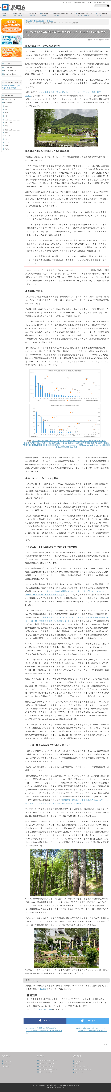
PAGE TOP (104, 1044)
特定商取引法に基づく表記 (82, 1069)
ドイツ (6, 109)
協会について (19, 14)
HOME (28, 21)
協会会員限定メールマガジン (47, 1060)
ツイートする (88, 1021)
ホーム (6, 14)
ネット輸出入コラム (10, 71)
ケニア (6, 119)
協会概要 (76, 1064)
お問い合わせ (103, 14)
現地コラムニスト (9, 99)
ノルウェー (8, 126)
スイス (50, 21)
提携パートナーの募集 (45, 1072)
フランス (7, 112)
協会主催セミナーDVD (45, 1066)
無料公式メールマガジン (45, 1063)
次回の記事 (42, 989)
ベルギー (7, 145)
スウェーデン (8, 129)
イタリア (7, 139)
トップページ (6, 1061)
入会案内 (33, 14)
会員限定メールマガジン (63, 14)
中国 (6, 116)
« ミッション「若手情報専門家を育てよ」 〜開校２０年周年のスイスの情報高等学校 (44, 1030)
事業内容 (45, 14)
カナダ (6, 132)
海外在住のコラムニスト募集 (47, 1069)
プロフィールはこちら (42, 1009)
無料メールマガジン (85, 14)
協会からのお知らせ (10, 74)
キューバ (7, 135)
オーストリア (8, 122)
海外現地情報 (39, 21)
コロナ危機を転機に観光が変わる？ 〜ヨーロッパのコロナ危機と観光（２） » (89, 1029)
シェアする (45, 1021)
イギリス (7, 149)
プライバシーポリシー (80, 1066)
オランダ (7, 142)
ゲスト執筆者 (8, 67)
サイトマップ (78, 1072)
